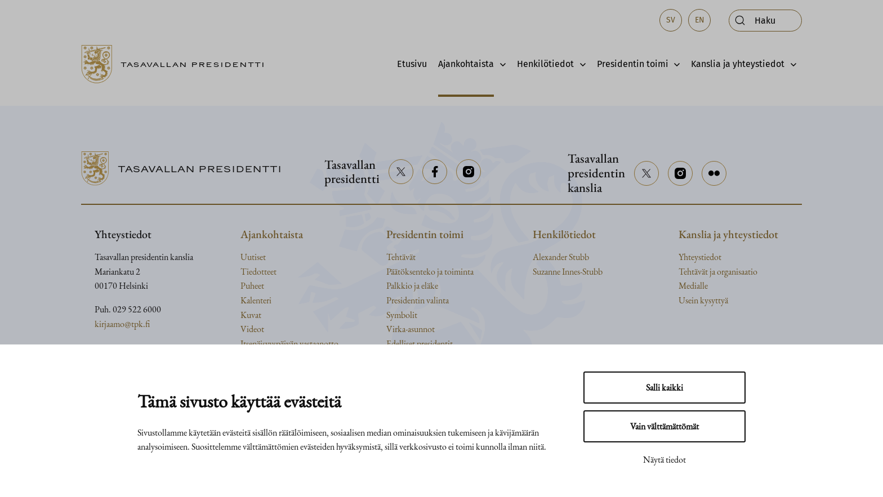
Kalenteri (255, 300)
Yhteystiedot (700, 257)
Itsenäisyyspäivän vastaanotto (289, 344)
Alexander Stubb (561, 257)
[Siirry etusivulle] (177, 64)
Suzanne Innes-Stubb (568, 271)
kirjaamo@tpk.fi (122, 324)
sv (670, 20)
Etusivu (412, 64)
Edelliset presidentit (419, 344)
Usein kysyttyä (703, 300)
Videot (252, 329)
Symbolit (401, 315)
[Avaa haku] (765, 21)
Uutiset (253, 257)
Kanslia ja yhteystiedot (737, 64)
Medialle (693, 286)
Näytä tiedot (664, 459)
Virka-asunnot (410, 329)
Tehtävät (401, 257)
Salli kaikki (664, 387)
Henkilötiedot (545, 64)
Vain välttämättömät (664, 426)
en (699, 20)
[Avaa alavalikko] (500, 64)
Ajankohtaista (466, 64)
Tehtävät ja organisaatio (718, 271)
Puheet (252, 286)
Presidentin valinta (417, 300)
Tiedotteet (258, 271)
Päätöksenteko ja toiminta (430, 271)
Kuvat (250, 315)
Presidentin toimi (632, 64)
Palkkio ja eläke (412, 286)
